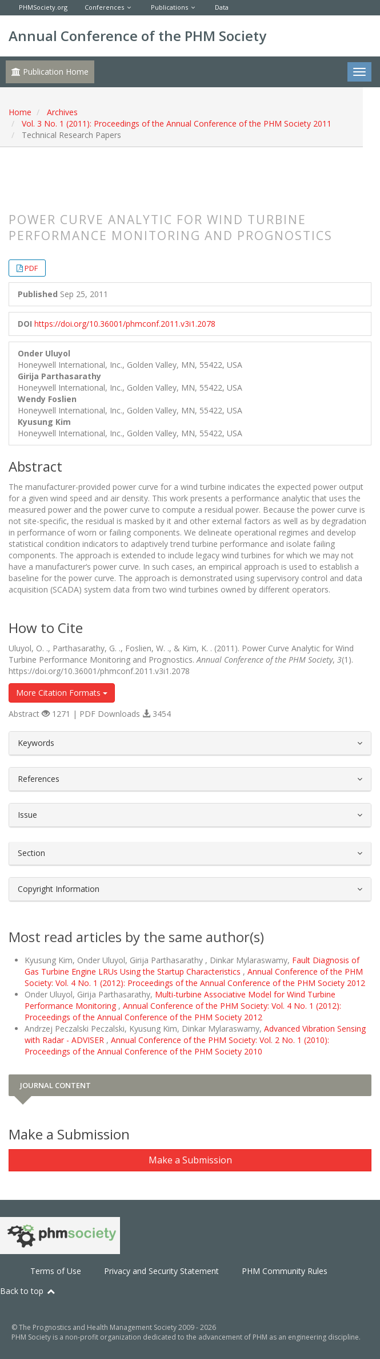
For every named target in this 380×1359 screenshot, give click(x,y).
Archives (62, 112)
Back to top (28, 1290)
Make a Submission (190, 1160)
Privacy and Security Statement (161, 1270)
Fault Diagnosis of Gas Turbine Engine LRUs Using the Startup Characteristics (192, 966)
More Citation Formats (61, 692)
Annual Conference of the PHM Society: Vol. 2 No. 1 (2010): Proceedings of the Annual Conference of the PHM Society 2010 (177, 1046)
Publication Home (50, 71)
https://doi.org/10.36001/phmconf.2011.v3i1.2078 (124, 323)
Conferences (104, 7)
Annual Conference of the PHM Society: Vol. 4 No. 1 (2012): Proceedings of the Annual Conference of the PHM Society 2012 (195, 977)
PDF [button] (31, 268)
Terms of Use (55, 1270)
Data (222, 7)
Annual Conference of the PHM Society (137, 35)
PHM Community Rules (284, 1270)
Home (20, 112)
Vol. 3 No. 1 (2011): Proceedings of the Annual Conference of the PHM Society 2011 (176, 123)
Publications (169, 7)
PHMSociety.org (43, 7)
